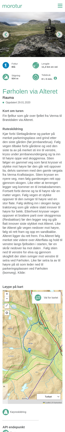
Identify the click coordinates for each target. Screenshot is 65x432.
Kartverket (58, 403)
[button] (29, 350)
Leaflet (47, 403)
